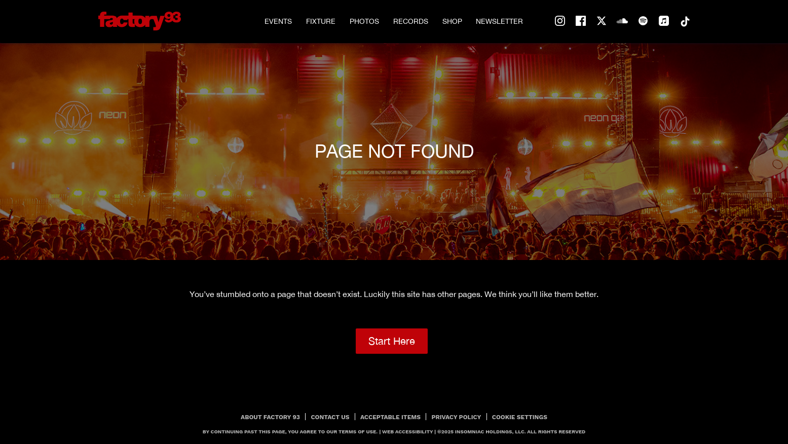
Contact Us (330, 417)
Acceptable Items (390, 417)
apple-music (663, 21)
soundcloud (622, 21)
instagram (560, 21)
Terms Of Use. (358, 431)
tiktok (684, 21)
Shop (452, 21)
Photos (364, 21)
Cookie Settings (519, 417)
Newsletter (499, 21)
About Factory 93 (270, 417)
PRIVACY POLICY (456, 417)
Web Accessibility (407, 431)
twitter (601, 21)
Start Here (391, 341)
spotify (643, 21)
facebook (580, 21)
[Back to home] (140, 21)
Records (410, 21)
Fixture (320, 21)
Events (278, 21)
